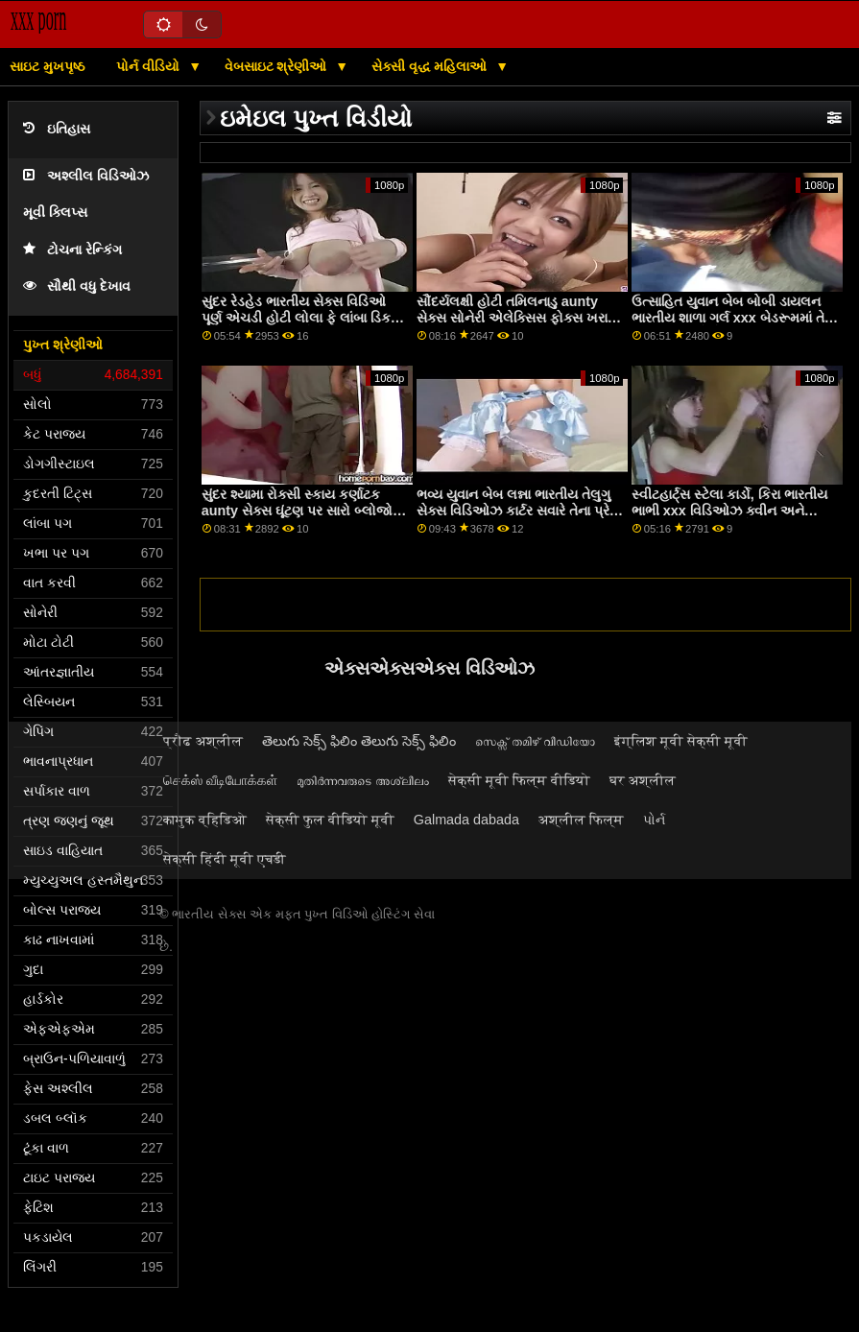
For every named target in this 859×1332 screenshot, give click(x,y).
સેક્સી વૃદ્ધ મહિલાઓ (431, 66)
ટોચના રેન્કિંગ (72, 250)
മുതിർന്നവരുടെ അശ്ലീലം (363, 780)
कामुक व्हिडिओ (205, 819)
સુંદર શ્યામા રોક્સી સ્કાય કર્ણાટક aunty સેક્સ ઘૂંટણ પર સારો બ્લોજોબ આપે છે (302, 510)
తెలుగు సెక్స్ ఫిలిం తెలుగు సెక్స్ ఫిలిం (359, 741)
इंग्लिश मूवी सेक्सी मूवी (681, 741)
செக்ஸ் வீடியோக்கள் (220, 780)
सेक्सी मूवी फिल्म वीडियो (519, 780)
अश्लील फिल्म (581, 819)
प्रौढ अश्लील (203, 741)
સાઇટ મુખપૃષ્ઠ (47, 66)
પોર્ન (654, 819)
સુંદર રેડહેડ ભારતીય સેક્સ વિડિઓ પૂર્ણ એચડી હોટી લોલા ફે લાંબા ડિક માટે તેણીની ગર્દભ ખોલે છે (296, 317)
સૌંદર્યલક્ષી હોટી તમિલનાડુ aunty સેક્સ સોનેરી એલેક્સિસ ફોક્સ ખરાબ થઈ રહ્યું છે (517, 317)
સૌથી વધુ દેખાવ (77, 286)
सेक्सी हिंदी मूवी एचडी (224, 859)
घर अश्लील (642, 780)
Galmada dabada (466, 819)
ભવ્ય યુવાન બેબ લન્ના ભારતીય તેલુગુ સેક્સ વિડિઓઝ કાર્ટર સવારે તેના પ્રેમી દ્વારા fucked (520, 510)
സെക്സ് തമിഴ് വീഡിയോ (535, 741)
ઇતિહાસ (56, 129)
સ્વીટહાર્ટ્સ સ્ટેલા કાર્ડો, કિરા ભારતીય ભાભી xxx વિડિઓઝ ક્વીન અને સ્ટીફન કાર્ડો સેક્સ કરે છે (729, 510)
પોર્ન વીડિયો (149, 66)
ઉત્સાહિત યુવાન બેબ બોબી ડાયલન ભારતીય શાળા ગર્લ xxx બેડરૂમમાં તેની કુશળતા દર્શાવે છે (735, 317)
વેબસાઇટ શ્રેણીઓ (278, 66)
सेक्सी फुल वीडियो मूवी (330, 819)
